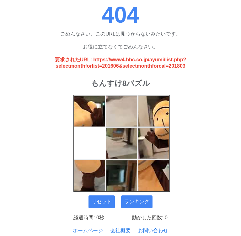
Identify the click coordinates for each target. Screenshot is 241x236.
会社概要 (120, 230)
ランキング (136, 201)
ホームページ (88, 230)
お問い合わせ (153, 230)
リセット (102, 201)
